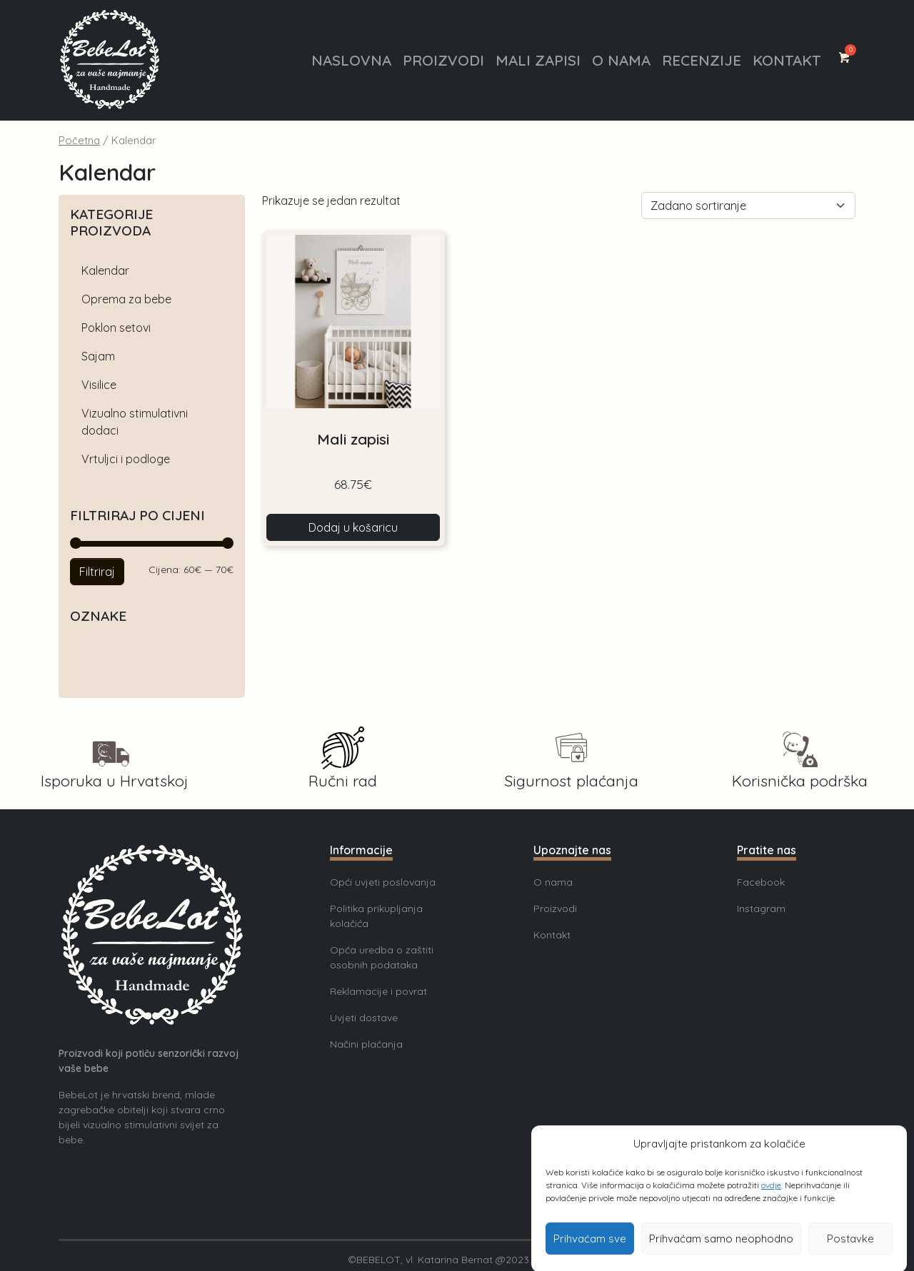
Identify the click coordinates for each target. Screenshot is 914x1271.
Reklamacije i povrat (378, 991)
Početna (79, 140)
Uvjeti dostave (364, 1017)
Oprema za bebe (126, 299)
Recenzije (701, 60)
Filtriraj (97, 571)
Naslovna (351, 60)
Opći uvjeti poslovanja (383, 882)
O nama (621, 60)
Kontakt (786, 60)
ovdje (771, 1202)
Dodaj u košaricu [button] (353, 527)
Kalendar (105, 270)
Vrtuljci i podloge (125, 459)
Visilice (98, 385)
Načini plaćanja (366, 1044)
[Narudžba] (748, 205)
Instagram (761, 908)
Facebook (761, 882)
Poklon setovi (116, 327)
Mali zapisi (538, 60)
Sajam (98, 356)
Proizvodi (443, 60)
